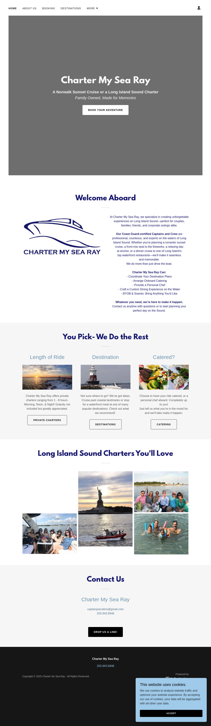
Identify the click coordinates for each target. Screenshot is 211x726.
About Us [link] (29, 8)
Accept (171, 713)
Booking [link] (48, 8)
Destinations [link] (71, 8)
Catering (164, 424)
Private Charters (47, 420)
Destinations (105, 424)
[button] (92, 8)
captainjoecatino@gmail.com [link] (105, 609)
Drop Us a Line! (105, 632)
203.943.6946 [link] (105, 613)
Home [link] (13, 8)
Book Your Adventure (105, 110)
